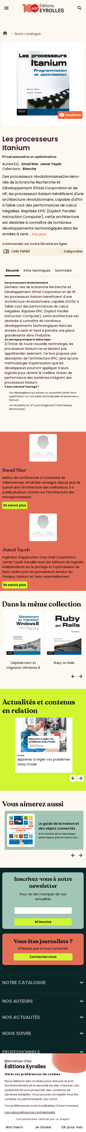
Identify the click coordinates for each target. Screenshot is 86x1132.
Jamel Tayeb (50, 164)
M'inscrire (43, 921)
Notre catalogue (28, 34)
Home (5, 33)
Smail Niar (29, 164)
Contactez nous (43, 956)
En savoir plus (14, 505)
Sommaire (63, 270)
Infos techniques (37, 270)
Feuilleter (70, 115)
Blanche (29, 169)
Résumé (12, 270)
